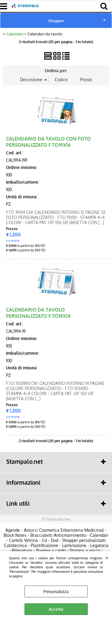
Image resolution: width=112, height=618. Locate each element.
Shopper (56, 20)
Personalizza (56, 591)
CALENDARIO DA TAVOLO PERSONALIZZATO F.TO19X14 (38, 312)
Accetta (56, 609)
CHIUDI (107, 557)
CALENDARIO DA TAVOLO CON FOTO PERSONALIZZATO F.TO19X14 (48, 141)
